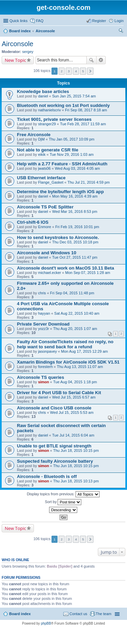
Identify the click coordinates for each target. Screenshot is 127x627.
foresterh (45, 367)
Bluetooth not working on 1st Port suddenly (63, 105)
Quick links (18, 21)
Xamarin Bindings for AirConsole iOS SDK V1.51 (68, 362)
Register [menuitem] (99, 21)
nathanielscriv (49, 110)
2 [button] (62, 71)
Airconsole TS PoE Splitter (45, 206)
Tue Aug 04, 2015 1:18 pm (75, 382)
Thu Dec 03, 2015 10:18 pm (75, 242)
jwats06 (44, 168)
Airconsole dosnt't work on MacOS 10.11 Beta (65, 268)
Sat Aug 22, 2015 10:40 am (76, 313)
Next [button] (90, 71)
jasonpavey (47, 351)
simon (43, 382)
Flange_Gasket (50, 182)
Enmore (44, 227)
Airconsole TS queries (40, 377)
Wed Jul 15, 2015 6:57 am (74, 397)
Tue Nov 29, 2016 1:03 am (72, 154)
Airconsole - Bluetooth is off (47, 476)
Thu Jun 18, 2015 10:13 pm (76, 481)
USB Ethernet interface (41, 177)
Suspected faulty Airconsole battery (55, 461)
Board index (20, 31)
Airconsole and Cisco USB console (54, 407)
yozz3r (43, 329)
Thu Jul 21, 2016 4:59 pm (88, 182)
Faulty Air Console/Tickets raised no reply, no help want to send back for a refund (65, 344)
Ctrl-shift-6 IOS (32, 222)
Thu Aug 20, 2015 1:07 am (75, 329)
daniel (43, 96)
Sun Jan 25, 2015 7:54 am (74, 96)
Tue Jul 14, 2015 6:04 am (73, 435)
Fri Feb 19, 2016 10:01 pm (77, 227)
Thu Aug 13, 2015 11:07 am (80, 367)
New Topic (15, 60)
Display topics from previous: (63, 494)
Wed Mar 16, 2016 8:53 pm (74, 211)
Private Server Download (43, 324)
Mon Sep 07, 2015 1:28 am (87, 273)
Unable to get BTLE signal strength (54, 445)
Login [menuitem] (119, 21)
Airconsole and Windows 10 (46, 252)
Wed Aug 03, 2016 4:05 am (77, 168)
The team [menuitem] (103, 614)
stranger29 (47, 124)
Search (91, 60)
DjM (41, 139)
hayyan (44, 313)
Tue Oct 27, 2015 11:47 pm (75, 257)
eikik (41, 154)
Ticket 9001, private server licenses (54, 119)
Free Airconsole (33, 134)
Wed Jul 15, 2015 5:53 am (71, 412)
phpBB (46, 623)
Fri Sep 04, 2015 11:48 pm (72, 293)
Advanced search (101, 60)
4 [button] (76, 71)
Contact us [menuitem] (78, 614)
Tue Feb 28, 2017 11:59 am (83, 124)
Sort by (63, 502)
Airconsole (45, 31)
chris (42, 293)
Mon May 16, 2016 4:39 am (75, 196)
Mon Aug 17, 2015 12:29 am (84, 351)
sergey (28, 52)
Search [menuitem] (121, 31)
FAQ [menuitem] (39, 21)
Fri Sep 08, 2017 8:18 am (86, 110)
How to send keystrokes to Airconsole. (58, 237)
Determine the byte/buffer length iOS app (60, 191)
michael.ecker (49, 273)
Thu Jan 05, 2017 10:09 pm (71, 139)
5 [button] (83, 71)
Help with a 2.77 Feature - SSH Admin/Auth (62, 163)
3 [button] (69, 71)
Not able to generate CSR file (47, 149)
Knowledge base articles (43, 91)
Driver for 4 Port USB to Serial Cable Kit (59, 392)
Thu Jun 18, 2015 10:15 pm (76, 450)
